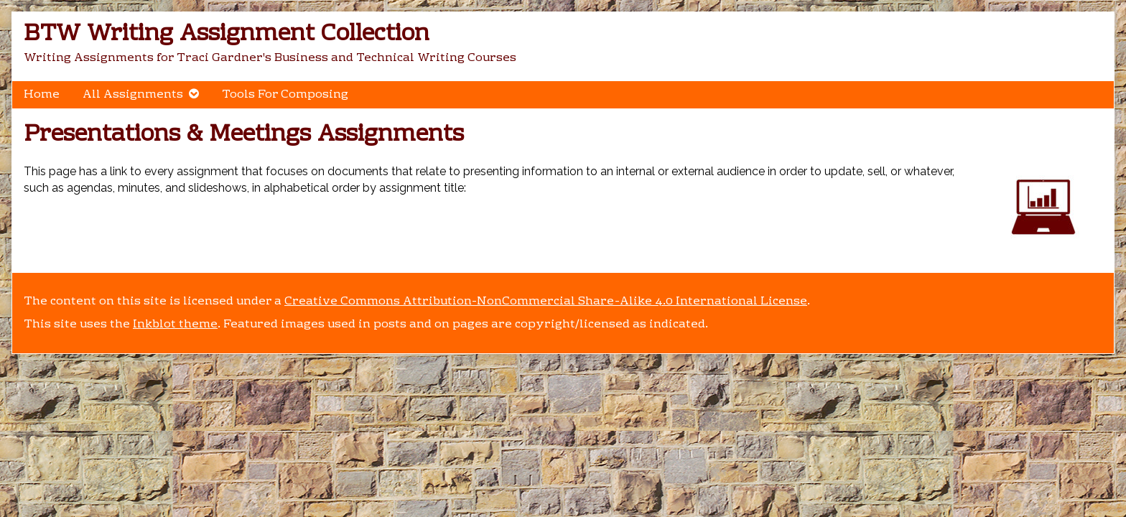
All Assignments (133, 95)
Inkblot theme (175, 325)
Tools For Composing (285, 95)
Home (42, 95)
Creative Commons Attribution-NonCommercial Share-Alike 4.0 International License (545, 302)
